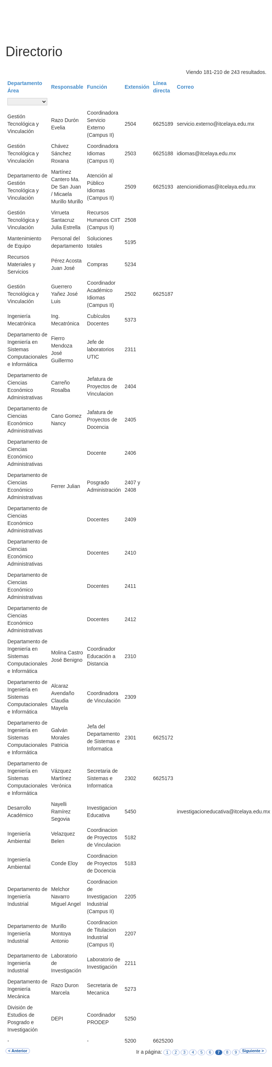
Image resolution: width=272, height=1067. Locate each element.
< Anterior (17, 1051)
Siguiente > (253, 1051)
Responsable (67, 87)
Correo (185, 87)
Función (97, 87)
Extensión (137, 87)
